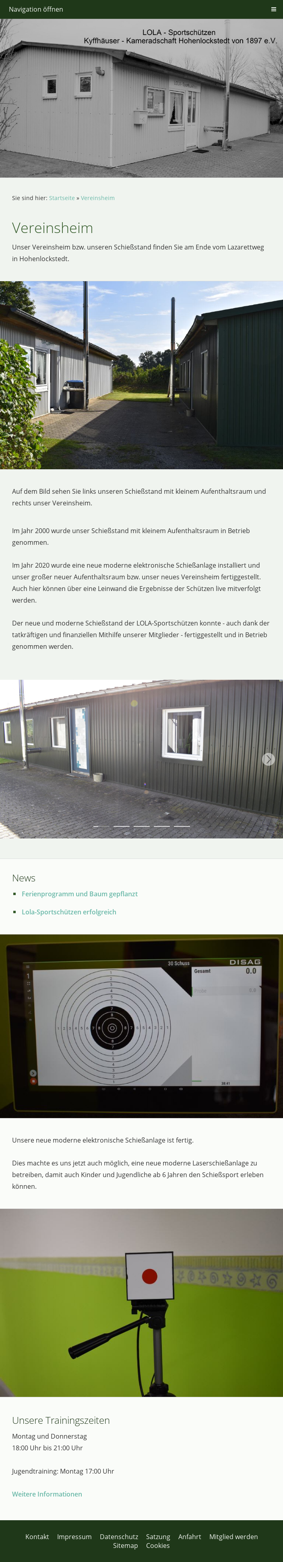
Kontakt (37, 1536)
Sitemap (125, 1545)
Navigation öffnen (36, 9)
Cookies (158, 1545)
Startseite (62, 198)
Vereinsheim (98, 198)
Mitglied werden (233, 1536)
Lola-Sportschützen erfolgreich (69, 912)
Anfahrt (189, 1536)
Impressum (74, 1536)
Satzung (158, 1536)
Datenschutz (119, 1536)
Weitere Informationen (47, 1494)
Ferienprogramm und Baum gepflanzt (80, 893)
